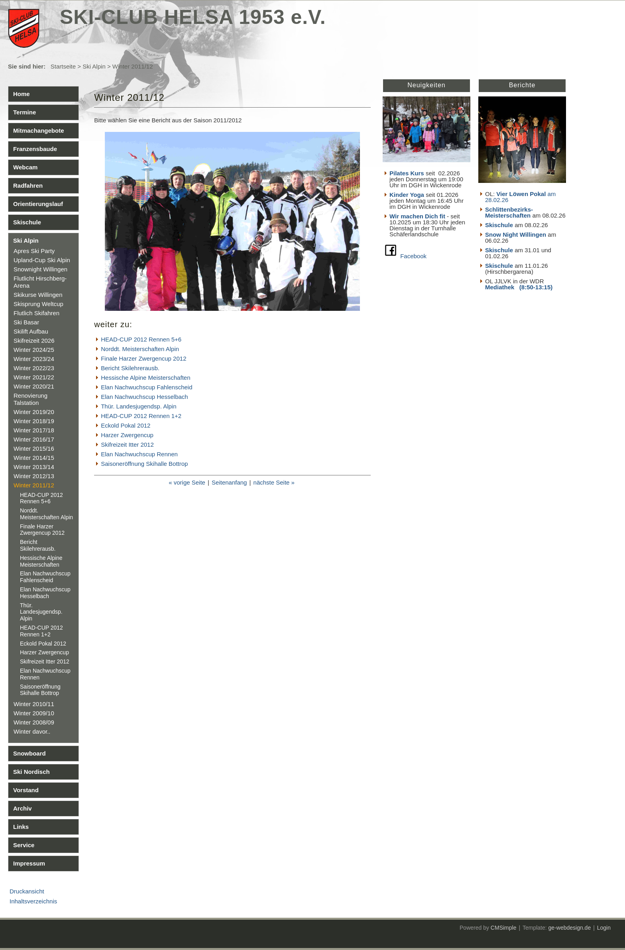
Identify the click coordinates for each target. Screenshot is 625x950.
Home (21, 93)
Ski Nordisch (31, 771)
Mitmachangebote (38, 130)
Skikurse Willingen (38, 294)
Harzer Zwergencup (44, 652)
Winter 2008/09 (34, 722)
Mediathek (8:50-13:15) (518, 287)
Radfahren (28, 185)
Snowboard (29, 753)
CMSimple (504, 927)
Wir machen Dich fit (417, 216)
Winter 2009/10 (34, 713)
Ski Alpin (94, 66)
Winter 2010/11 (34, 704)
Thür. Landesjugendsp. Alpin (41, 612)
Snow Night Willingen (515, 234)
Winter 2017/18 (34, 430)
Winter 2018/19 (34, 421)
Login (604, 927)
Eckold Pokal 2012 (43, 643)
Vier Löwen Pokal (521, 193)
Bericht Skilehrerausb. (38, 545)
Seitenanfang (229, 482)
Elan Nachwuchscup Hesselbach (45, 592)
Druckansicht (27, 891)
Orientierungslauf (38, 203)
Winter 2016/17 (34, 439)
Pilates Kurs (406, 173)
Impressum (29, 863)
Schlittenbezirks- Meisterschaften (509, 212)
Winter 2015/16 (34, 448)
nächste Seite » (274, 482)
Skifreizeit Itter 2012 (44, 661)
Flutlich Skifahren (36, 313)
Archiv (22, 808)
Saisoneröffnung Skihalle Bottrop (40, 690)
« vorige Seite (187, 482)
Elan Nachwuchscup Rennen (139, 454)
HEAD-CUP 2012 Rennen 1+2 (41, 631)
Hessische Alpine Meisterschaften (41, 561)
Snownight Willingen (40, 269)
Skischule (27, 222)
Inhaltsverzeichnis (33, 901)
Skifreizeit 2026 (34, 340)
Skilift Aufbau (31, 331)
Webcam (25, 167)
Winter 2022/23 (34, 368)
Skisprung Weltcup (38, 303)
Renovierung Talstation (30, 399)
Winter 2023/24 (34, 358)
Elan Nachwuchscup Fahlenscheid (45, 576)
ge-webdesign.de (569, 927)
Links (21, 826)
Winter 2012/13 (34, 476)
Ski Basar (26, 322)
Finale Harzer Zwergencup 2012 (42, 529)
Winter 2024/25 (34, 349)
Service (23, 845)
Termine (24, 112)
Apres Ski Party (34, 250)
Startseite (63, 66)
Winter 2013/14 (34, 466)
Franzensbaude (35, 148)
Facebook (413, 256)
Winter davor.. (32, 731)
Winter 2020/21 (34, 386)
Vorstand (26, 790)
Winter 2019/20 (34, 411)
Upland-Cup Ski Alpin (42, 260)
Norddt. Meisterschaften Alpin (46, 513)
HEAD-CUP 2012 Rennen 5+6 (41, 498)
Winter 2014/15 (34, 457)
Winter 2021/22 (34, 377)
